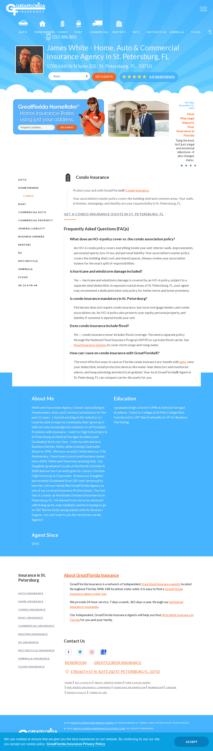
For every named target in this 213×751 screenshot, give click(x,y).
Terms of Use (98, 692)
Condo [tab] (28, 195)
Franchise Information (130, 687)
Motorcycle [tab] (28, 260)
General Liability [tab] (31, 228)
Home (68, 683)
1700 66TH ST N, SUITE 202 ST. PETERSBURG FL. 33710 (112, 672)
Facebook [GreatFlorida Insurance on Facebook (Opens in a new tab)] (69, 652)
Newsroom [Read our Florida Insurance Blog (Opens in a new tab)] (76, 663)
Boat (79, 27)
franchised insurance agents (161, 584)
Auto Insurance (30, 593)
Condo (62, 27)
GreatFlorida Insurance (117, 663)
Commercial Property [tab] (35, 220)
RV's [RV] (136, 27)
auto (183, 362)
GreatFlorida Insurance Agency (93, 723)
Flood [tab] (23, 277)
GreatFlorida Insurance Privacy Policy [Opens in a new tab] (76, 744)
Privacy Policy (77, 692)
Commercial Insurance (36, 625)
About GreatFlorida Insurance (91, 575)
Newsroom (155, 687)
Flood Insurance (31, 666)
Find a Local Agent (138, 683)
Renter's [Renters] (119, 27)
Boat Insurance (30, 617)
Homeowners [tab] (28, 187)
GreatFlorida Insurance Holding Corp (99, 728)
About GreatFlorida (109, 683)
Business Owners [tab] (31, 236)
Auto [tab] (22, 179)
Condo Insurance (137, 190)
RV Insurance (28, 642)
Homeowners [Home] (44, 27)
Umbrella (177, 27)
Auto (23, 27)
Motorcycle (156, 27)
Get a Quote (83, 683)
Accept (191, 741)
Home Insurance (30, 601)
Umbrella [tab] (25, 269)
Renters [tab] (24, 244)
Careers (171, 687)
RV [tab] (20, 252)
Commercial (99, 27)
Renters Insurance (33, 634)
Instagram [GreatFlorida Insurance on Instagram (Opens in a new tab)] (92, 652)
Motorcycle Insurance (36, 650)
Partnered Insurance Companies (89, 687)
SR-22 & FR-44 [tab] (27, 285)
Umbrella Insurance (34, 658)
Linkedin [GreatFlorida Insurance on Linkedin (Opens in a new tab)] (80, 652)
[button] (182, 165)
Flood (196, 27)
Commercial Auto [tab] (32, 212)
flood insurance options (90, 345)
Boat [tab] (22, 204)
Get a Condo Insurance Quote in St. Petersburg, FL (114, 214)
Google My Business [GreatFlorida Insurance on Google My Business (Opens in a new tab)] (103, 652)
